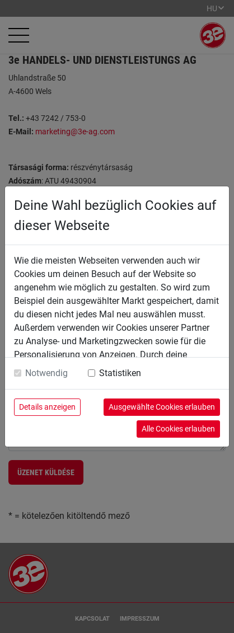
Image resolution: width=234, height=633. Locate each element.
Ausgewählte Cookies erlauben (162, 406)
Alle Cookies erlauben (178, 428)
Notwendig (46, 373)
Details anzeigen (47, 406)
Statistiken (120, 373)
